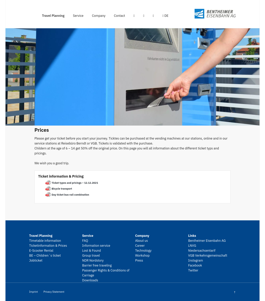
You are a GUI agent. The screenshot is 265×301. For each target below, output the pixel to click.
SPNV (208, 14)
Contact (119, 15)
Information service (96, 245)
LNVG (192, 245)
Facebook (195, 265)
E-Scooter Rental (41, 250)
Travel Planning (53, 15)
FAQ (85, 240)
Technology (143, 250)
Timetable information (45, 240)
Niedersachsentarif (201, 250)
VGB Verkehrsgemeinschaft (207, 255)
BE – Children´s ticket (45, 255)
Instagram (195, 260)
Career (140, 245)
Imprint (33, 291)
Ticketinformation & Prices (48, 245)
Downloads (90, 280)
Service (78, 15)
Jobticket (35, 260)
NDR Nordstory (93, 260)
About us (141, 240)
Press (139, 260)
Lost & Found (91, 250)
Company (98, 15)
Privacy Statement (53, 291)
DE (166, 15)
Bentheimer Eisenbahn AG (207, 240)
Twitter (193, 270)
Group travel (91, 255)
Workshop (142, 255)
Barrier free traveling (97, 265)
